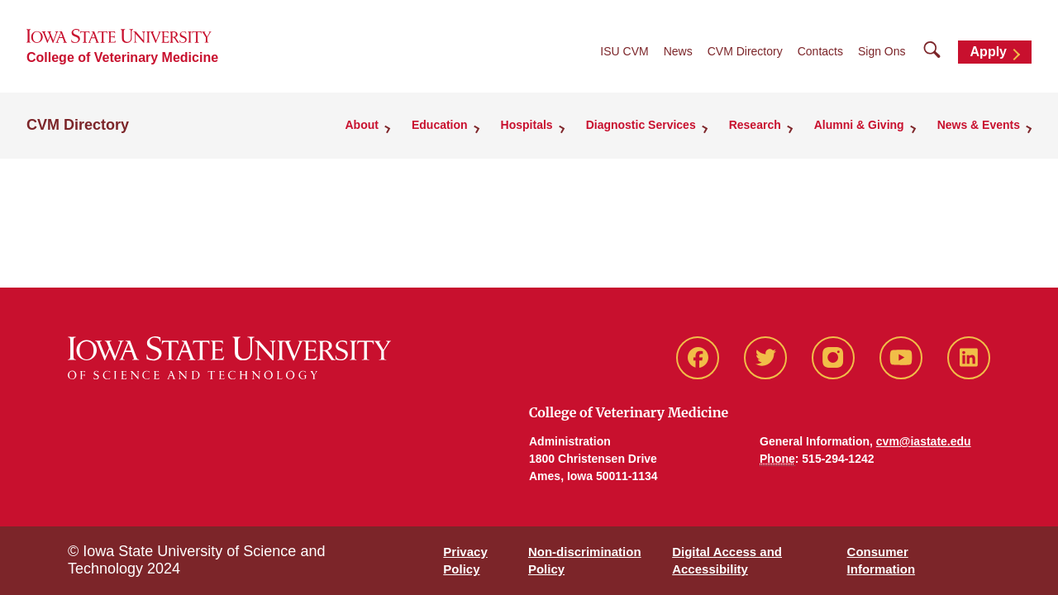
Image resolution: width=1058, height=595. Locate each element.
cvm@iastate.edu (923, 441)
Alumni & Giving (859, 124)
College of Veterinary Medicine (122, 57)
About (362, 124)
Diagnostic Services (641, 124)
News (678, 51)
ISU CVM (624, 51)
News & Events (978, 124)
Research (755, 124)
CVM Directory (745, 51)
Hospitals (527, 124)
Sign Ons (882, 51)
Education (440, 124)
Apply (988, 52)
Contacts (820, 51)
